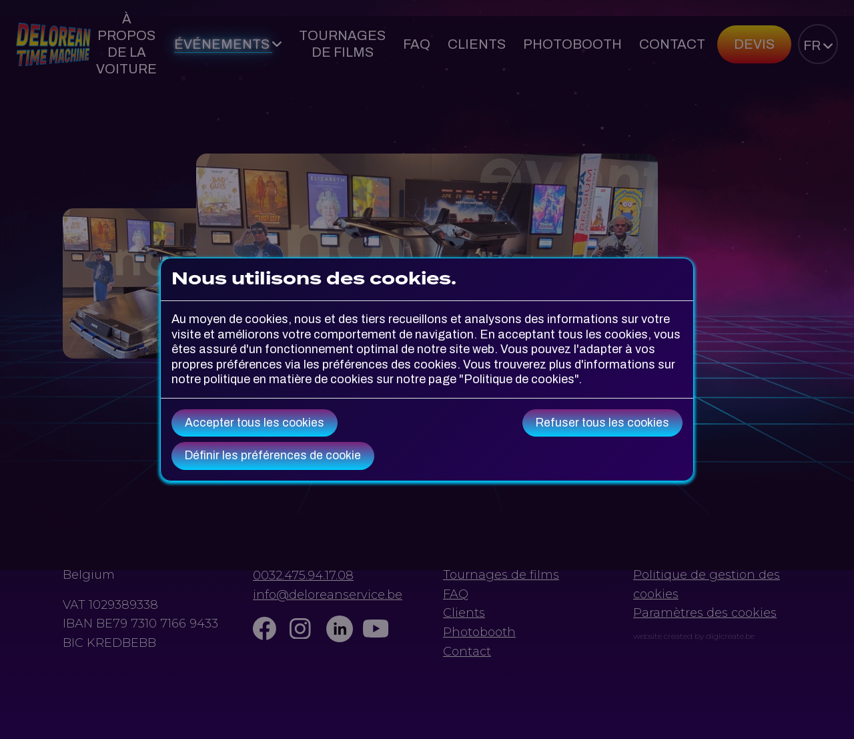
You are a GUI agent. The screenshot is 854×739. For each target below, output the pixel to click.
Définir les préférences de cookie (273, 455)
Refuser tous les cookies (602, 423)
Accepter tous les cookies (254, 423)
